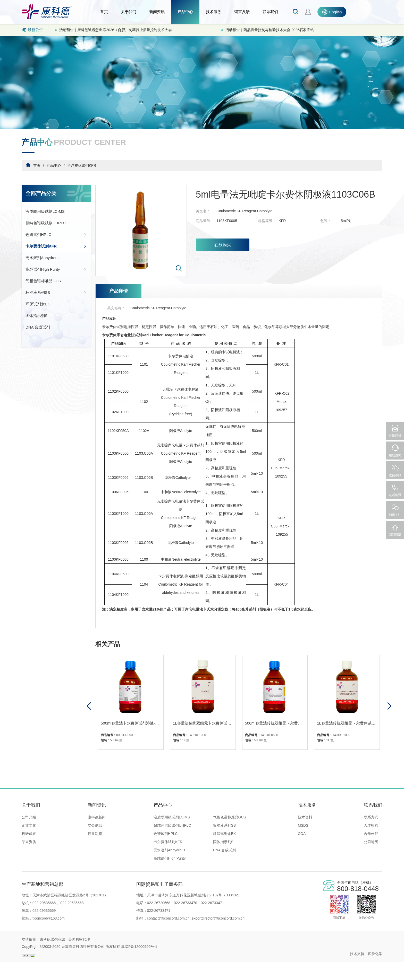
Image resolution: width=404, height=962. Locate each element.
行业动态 (95, 834)
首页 (104, 12)
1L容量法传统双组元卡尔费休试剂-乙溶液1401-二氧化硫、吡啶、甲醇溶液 (347, 723)
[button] (389, 706)
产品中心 (185, 12)
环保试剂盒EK (38, 304)
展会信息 (95, 825)
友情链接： (31, 939)
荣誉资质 (29, 842)
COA (302, 834)
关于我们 (128, 12)
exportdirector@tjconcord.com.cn (218, 918)
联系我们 (270, 12)
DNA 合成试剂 (38, 327)
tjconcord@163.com (48, 918)
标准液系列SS (56, 292)
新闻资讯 (157, 12)
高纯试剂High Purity (56, 269)
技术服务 (213, 12)
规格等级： (267, 221)
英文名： (203, 211)
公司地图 (371, 842)
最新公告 (32, 30)
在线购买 (222, 245)
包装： (325, 221)
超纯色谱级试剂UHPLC (46, 223)
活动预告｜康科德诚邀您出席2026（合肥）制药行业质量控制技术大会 (115, 30)
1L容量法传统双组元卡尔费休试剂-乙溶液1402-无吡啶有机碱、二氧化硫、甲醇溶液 (203, 723)
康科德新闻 (97, 817)
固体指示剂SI (37, 315)
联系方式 (371, 817)
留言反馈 (242, 12)
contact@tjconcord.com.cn (168, 918)
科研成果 (29, 834)
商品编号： (205, 221)
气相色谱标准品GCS (43, 281)
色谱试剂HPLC (56, 234)
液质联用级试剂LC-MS (45, 211)
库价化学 (375, 954)
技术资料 (305, 817)
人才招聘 (371, 825)
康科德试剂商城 (52, 939)
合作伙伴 (371, 834)
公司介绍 (29, 817)
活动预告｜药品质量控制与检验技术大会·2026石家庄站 (269, 30)
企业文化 (29, 825)
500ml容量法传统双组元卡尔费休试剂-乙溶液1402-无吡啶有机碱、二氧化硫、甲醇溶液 (275, 723)
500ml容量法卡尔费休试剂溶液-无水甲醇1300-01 (131, 723)
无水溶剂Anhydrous (43, 257)
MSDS (303, 825)
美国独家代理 (79, 939)
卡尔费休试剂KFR (81, 165)
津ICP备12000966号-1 (139, 947)
